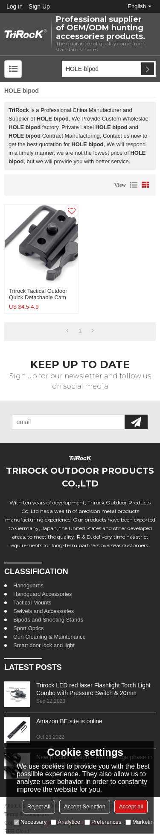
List (134, 185)
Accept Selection (84, 806)
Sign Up (39, 6)
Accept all (131, 806)
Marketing (141, 822)
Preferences (102, 822)
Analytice (65, 822)
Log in (14, 6)
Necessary (30, 822)
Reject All (38, 806)
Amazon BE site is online (69, 721)
